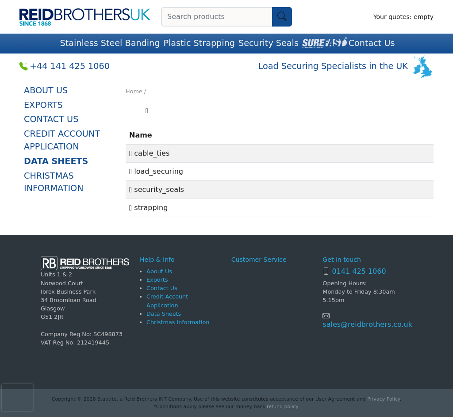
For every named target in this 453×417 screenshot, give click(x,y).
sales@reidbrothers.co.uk (367, 324)
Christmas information (54, 182)
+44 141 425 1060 (70, 66)
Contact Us (372, 43)
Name (140, 135)
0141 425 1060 (359, 271)
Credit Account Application (62, 140)
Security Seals (268, 43)
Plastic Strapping (199, 43)
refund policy (282, 406)
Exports (43, 105)
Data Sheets (56, 161)
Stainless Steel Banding (110, 43)
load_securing (156, 171)
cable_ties (149, 153)
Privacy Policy (383, 399)
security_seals (156, 189)
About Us (46, 90)
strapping (148, 207)
